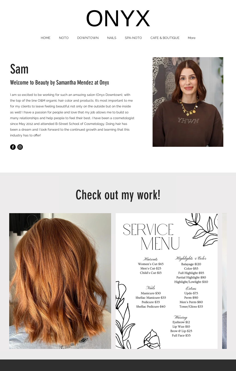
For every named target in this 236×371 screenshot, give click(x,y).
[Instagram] (20, 147)
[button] (64, 38)
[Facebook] (13, 147)
